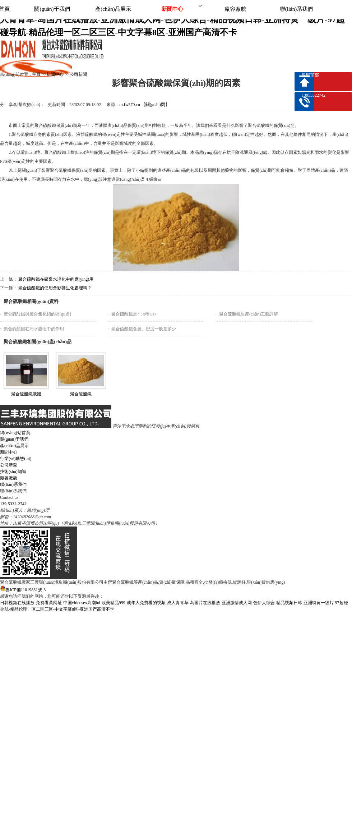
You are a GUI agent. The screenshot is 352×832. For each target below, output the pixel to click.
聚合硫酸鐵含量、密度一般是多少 (143, 328)
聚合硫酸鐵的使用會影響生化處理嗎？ (55, 287)
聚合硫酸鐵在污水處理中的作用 (34, 328)
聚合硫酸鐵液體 (26, 393)
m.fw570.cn (129, 104)
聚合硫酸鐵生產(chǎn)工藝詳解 (248, 314)
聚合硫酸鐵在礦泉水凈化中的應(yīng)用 (55, 279)
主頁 (36, 74)
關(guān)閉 (155, 104)
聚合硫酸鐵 (81, 393)
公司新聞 (78, 74)
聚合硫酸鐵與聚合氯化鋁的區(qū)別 (37, 314)
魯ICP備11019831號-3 (23, 589)
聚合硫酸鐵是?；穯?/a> (134, 314)
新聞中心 (55, 74)
